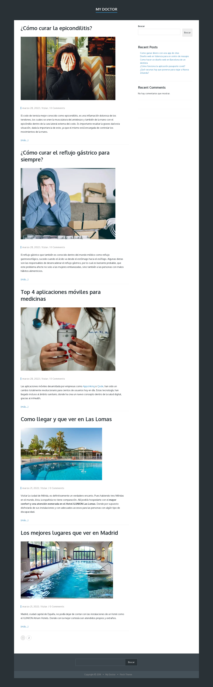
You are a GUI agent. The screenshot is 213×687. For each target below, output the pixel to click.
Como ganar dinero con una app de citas (159, 53)
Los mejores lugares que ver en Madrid (69, 532)
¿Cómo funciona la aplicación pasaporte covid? (162, 66)
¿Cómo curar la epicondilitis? (56, 28)
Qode (100, 386)
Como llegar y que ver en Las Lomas (66, 419)
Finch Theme (126, 674)
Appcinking (89, 386)
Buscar (141, 26)
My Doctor (106, 9)
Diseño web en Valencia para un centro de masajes (164, 56)
